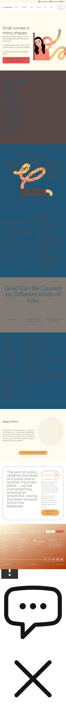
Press (4, 548)
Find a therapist (22, 542)
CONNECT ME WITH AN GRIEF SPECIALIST (16, 60)
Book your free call (50, 512)
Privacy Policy (59, 564)
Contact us (6, 546)
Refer (19, 544)
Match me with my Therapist (33, 453)
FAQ (4, 544)
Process (16, 7)
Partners (38, 7)
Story (45, 7)
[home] (6, 7)
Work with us (37, 544)
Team (31, 7)
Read (51, 7)
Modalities (24, 7)
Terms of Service (33, 564)
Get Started (61, 7)
